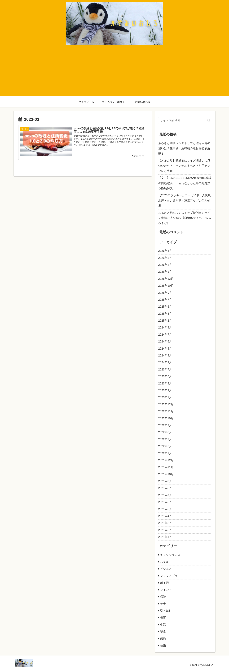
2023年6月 (165, 376)
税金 (163, 631)
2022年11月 (166, 411)
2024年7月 (165, 334)
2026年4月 (165, 250)
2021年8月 (165, 488)
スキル (164, 561)
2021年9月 (165, 481)
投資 (163, 617)
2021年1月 (165, 537)
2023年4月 (165, 383)
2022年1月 (165, 453)
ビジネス (166, 568)
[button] (209, 120)
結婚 (163, 645)
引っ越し (166, 610)
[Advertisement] (114, 73)
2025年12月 (166, 278)
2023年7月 (165, 369)
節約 (163, 638)
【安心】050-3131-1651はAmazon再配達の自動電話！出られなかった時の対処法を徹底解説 (184, 183)
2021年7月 (165, 495)
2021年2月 (165, 530)
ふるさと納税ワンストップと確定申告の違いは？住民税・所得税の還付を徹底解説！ (184, 148)
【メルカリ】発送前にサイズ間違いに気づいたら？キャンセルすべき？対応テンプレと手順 (184, 166)
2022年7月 (165, 439)
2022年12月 (166, 404)
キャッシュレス (170, 554)
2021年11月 (166, 467)
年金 (163, 603)
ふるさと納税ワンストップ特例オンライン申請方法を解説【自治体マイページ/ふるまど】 (184, 218)
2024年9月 (165, 327)
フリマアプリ (168, 575)
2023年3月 (165, 390)
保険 (163, 596)
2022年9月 (165, 425)
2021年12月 (166, 460)
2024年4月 (165, 355)
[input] (185, 120)
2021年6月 (165, 502)
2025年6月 (165, 306)
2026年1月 (165, 271)
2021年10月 (166, 474)
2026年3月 (165, 257)
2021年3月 (165, 523)
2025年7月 (165, 299)
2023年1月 (165, 397)
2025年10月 (166, 285)
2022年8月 (165, 432)
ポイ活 (164, 582)
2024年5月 (165, 348)
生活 (163, 624)
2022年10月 (166, 418)
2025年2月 (165, 320)
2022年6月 (165, 446)
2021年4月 (165, 516)
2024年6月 (165, 341)
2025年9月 (165, 292)
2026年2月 (165, 264)
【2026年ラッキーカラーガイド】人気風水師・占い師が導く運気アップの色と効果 (184, 200)
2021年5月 (165, 509)
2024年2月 (165, 362)
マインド (166, 589)
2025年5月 (165, 313)
